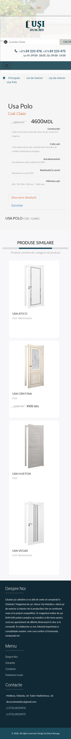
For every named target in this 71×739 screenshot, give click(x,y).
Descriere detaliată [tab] (23, 197)
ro (39, 7)
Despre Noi (11, 656)
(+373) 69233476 (16, 708)
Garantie (10, 662)
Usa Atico (19, 313)
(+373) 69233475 (16, 714)
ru (32, 7)
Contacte (10, 669)
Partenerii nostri (14, 675)
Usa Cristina (22, 393)
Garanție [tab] (17, 205)
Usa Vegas (20, 550)
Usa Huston (21, 473)
